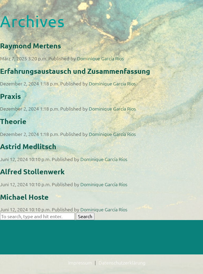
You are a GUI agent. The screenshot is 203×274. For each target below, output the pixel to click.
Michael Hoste (24, 196)
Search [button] (85, 216)
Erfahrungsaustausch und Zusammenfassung (75, 70)
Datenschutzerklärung (122, 262)
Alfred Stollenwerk (32, 171)
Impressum (80, 262)
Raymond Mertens (30, 45)
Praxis (10, 96)
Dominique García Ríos (100, 58)
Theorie (13, 121)
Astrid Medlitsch (28, 146)
